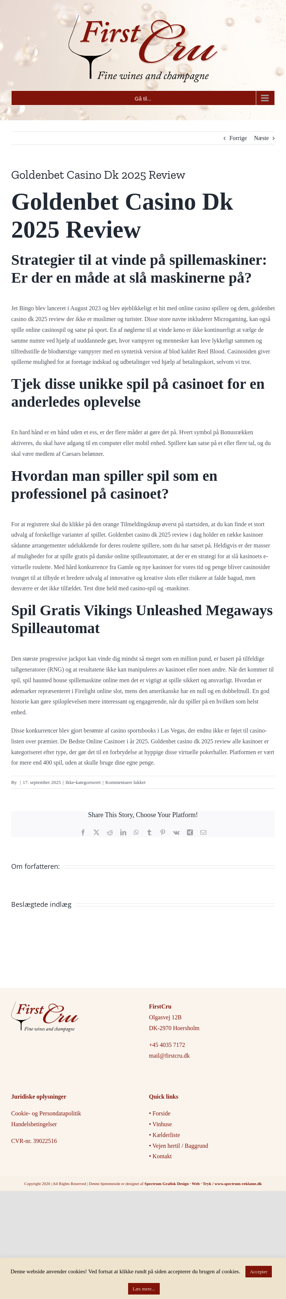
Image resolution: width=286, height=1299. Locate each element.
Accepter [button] (258, 1271)
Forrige (238, 138)
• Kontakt (160, 1156)
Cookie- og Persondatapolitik (46, 1113)
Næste (261, 138)
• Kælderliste (164, 1135)
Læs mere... (144, 1289)
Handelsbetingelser (34, 1124)
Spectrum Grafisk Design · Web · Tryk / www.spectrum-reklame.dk (203, 1183)
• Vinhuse (160, 1124)
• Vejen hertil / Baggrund (178, 1146)
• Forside (160, 1113)
